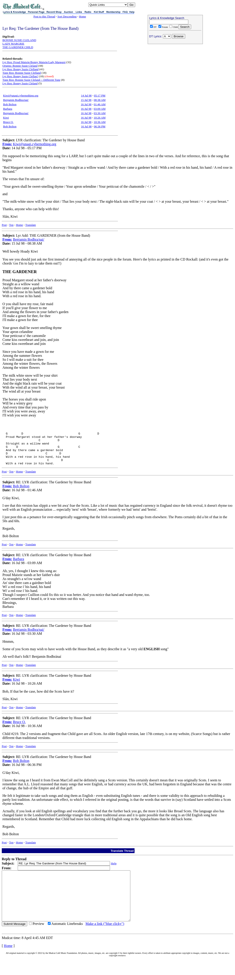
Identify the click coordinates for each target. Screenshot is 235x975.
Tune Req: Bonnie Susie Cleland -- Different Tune (31, 79)
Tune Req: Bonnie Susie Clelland (21, 72)
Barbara (7, 108)
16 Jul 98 (86, 104)
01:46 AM (100, 104)
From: (7, 144)
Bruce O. (8, 122)
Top (11, 225)
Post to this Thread (44, 16)
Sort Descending (67, 16)
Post (4, 225)
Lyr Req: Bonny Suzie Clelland (20, 69)
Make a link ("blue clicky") (104, 940)
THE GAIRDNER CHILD (17, 47)
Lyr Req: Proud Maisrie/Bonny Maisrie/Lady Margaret (33, 62)
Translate (30, 225)
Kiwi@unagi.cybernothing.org (20, 95)
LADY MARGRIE (13, 43)
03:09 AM (100, 108)
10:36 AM (100, 122)
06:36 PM (100, 126)
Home (82, 16)
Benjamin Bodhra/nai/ (16, 100)
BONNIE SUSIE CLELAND (19, 40)
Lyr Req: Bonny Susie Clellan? (20, 76)
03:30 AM (100, 113)
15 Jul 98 (86, 100)
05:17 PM (100, 95)
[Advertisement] (175, 74)
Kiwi (6, 117)
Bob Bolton (9, 104)
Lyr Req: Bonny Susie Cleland (20, 83)
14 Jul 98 (86, 95)
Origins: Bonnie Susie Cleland (20, 65)
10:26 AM (100, 117)
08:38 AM (100, 100)
